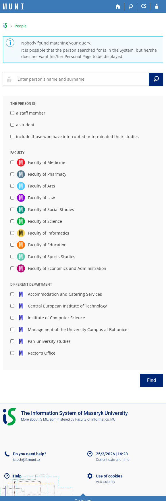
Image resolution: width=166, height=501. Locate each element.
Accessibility (105, 482)
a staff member (27, 113)
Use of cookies (109, 476)
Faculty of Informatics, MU (95, 419)
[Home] (117, 6)
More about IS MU (34, 419)
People (20, 25)
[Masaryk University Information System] (13, 6)
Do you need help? (29, 454)
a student (22, 124)
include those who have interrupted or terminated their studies (74, 136)
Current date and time (112, 460)
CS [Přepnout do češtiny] (143, 6)
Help (17, 476)
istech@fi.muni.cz (26, 460)
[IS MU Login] (156, 6)
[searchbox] (82, 79)
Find (151, 380)
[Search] (130, 6)
